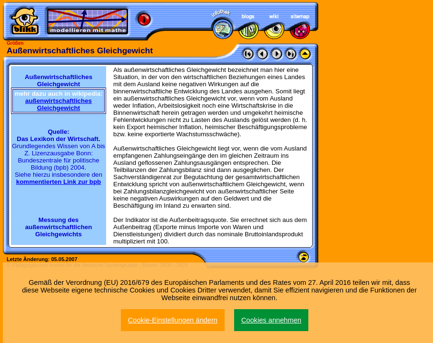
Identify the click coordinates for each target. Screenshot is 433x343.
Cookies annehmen (271, 320)
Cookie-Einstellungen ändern (172, 320)
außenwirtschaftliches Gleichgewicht (58, 104)
